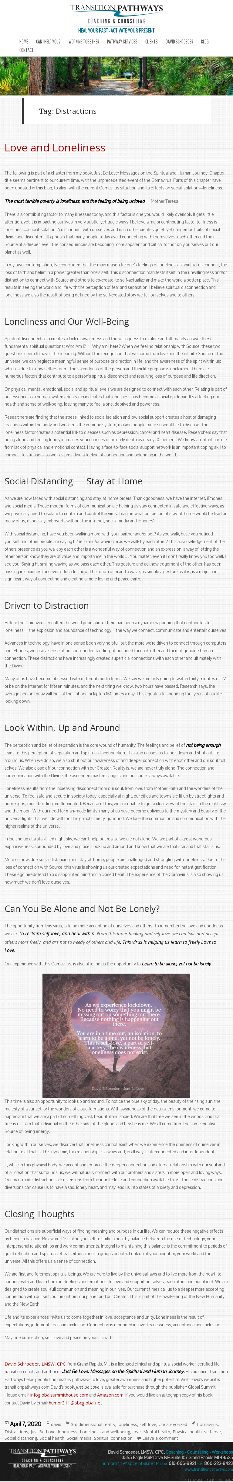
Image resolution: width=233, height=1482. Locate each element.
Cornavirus (207, 1424)
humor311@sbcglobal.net (75, 1403)
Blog (205, 41)
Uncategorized (173, 1424)
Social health (51, 1438)
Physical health (187, 1432)
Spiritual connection (113, 1438)
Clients (151, 41)
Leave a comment (160, 1438)
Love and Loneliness (55, 147)
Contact (26, 50)
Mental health (156, 1432)
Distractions (16, 1432)
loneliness (127, 1424)
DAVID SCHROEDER (179, 41)
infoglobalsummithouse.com (59, 1395)
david (56, 1424)
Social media (79, 1438)
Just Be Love (43, 1432)
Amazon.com (110, 1395)
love (137, 1432)
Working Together (84, 41)
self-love (148, 1424)
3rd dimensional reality (93, 1424)
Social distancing (21, 1438)
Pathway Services (122, 41)
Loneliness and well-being (105, 1432)
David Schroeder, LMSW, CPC (35, 1364)
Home (23, 41)
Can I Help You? (48, 41)
